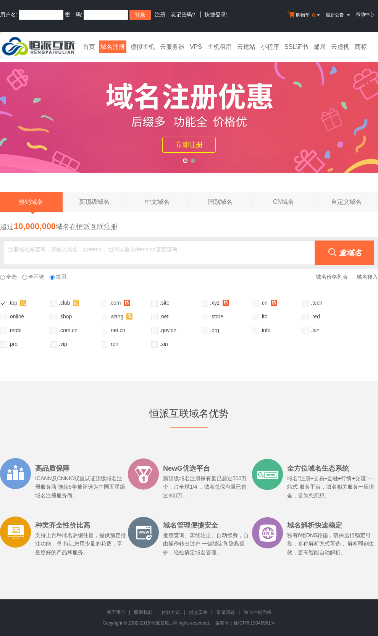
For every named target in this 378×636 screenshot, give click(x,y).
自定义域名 (346, 202)
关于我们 (116, 612)
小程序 (270, 47)
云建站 (246, 47)
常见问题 (225, 612)
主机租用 (219, 47)
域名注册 (112, 47)
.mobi (14, 330)
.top (17, 302)
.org (214, 330)
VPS (196, 47)
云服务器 (172, 47)
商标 (361, 47)
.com (119, 302)
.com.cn (68, 330)
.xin (164, 344)
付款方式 (171, 612)
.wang (120, 316)
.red (315, 316)
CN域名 (294, 202)
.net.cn (117, 330)
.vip (63, 344)
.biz (315, 330)
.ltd (264, 316)
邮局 (319, 47)
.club (69, 302)
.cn (268, 302)
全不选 (33, 277)
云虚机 (340, 47)
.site (165, 303)
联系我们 (143, 612)
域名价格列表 (332, 277)
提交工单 (198, 612)
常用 (58, 277)
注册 (160, 14)
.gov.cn (168, 330)
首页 (89, 47)
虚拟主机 (142, 47)
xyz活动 (189, 112)
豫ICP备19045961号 (254, 623)
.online (16, 316)
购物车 (305, 15)
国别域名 (230, 202)
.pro (13, 344)
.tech (316, 303)
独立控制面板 (257, 612)
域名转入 (367, 277)
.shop (65, 316)
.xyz (219, 302)
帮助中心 (365, 14)
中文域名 (167, 202)
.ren (113, 344)
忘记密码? (183, 14)
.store (216, 316)
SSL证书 (296, 47)
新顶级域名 (102, 202)
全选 (8, 277)
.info (265, 330)
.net (164, 316)
